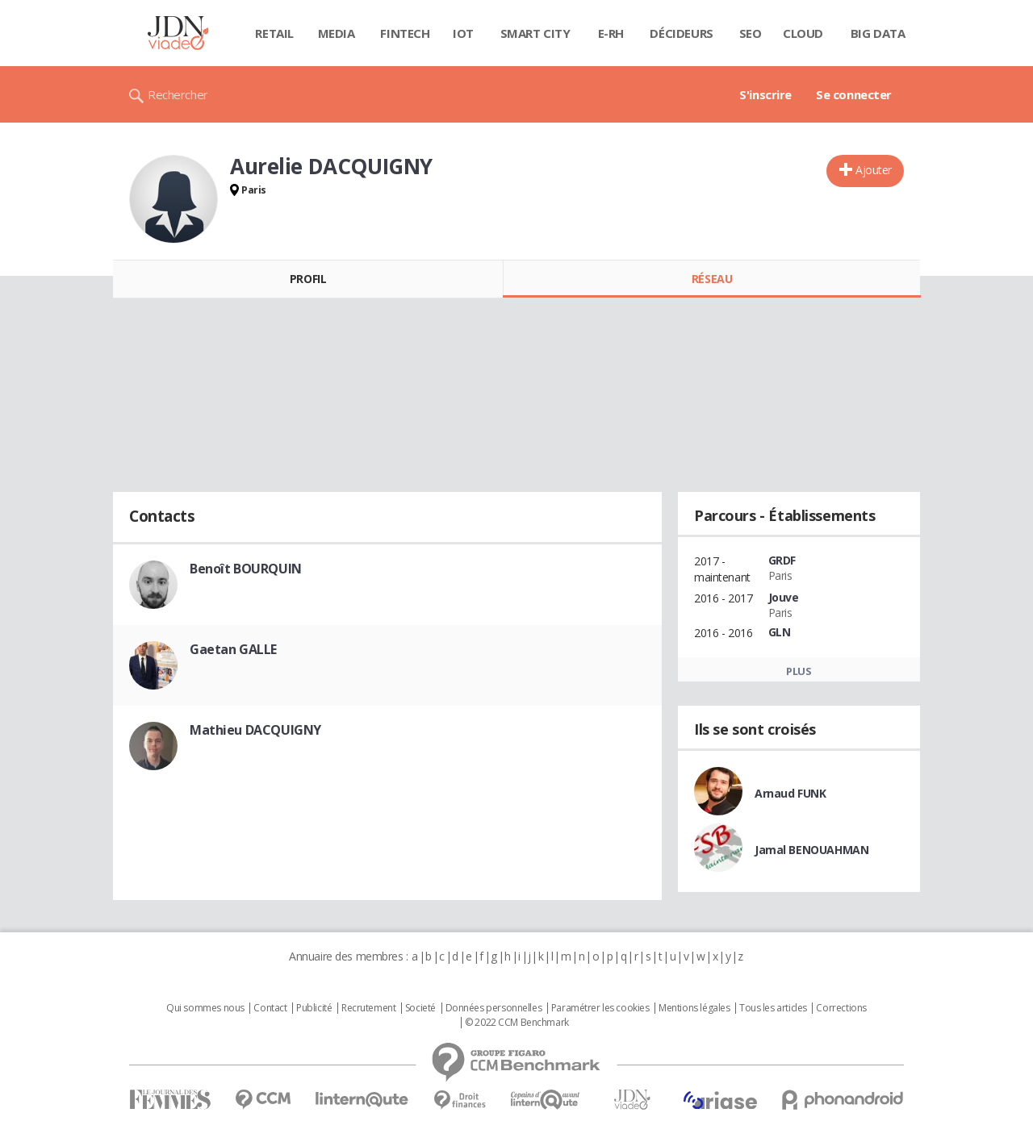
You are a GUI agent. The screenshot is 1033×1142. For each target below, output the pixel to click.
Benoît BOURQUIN (246, 568)
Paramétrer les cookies (600, 1008)
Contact (269, 1008)
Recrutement (368, 1008)
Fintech (404, 33)
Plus (798, 671)
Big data (878, 33)
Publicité (314, 1008)
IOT (463, 33)
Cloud (803, 33)
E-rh (611, 33)
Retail (274, 33)
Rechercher (178, 94)
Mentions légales (694, 1008)
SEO (750, 33)
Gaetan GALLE (233, 649)
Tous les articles (773, 1008)
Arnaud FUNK (790, 793)
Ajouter (873, 169)
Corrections (841, 1008)
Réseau (712, 278)
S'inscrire (765, 94)
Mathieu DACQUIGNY (255, 730)
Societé (420, 1008)
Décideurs (681, 33)
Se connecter (854, 94)
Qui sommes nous (205, 1008)
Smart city (535, 33)
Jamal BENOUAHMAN (811, 849)
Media (336, 33)
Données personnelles (493, 1008)
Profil (308, 278)
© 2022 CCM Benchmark (517, 1022)
